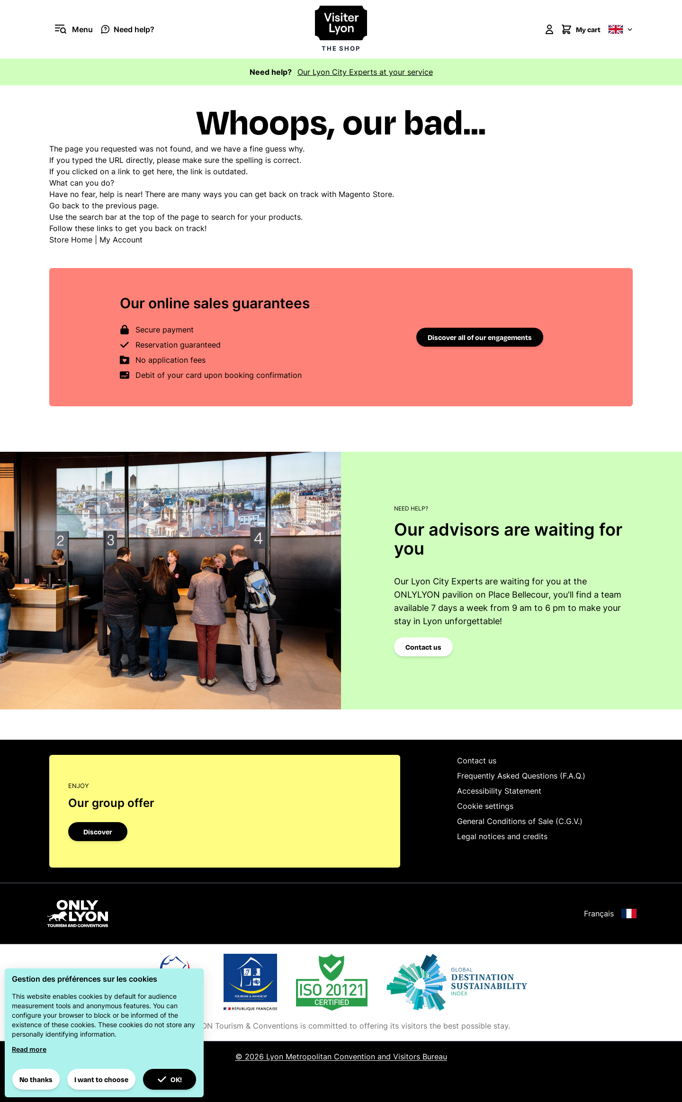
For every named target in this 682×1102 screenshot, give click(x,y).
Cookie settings (485, 806)
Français (610, 913)
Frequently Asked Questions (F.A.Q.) (521, 775)
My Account (121, 239)
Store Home (70, 239)
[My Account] (549, 29)
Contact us (423, 647)
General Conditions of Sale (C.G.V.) (520, 821)
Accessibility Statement (499, 791)
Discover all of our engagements (480, 337)
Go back (64, 205)
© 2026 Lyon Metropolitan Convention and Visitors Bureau (341, 1056)
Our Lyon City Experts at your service (365, 72)
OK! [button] (169, 1079)
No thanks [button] (36, 1079)
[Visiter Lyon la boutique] (341, 29)
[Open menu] (71, 29)
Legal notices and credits (502, 836)
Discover (97, 831)
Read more (29, 1049)
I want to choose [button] (101, 1079)
